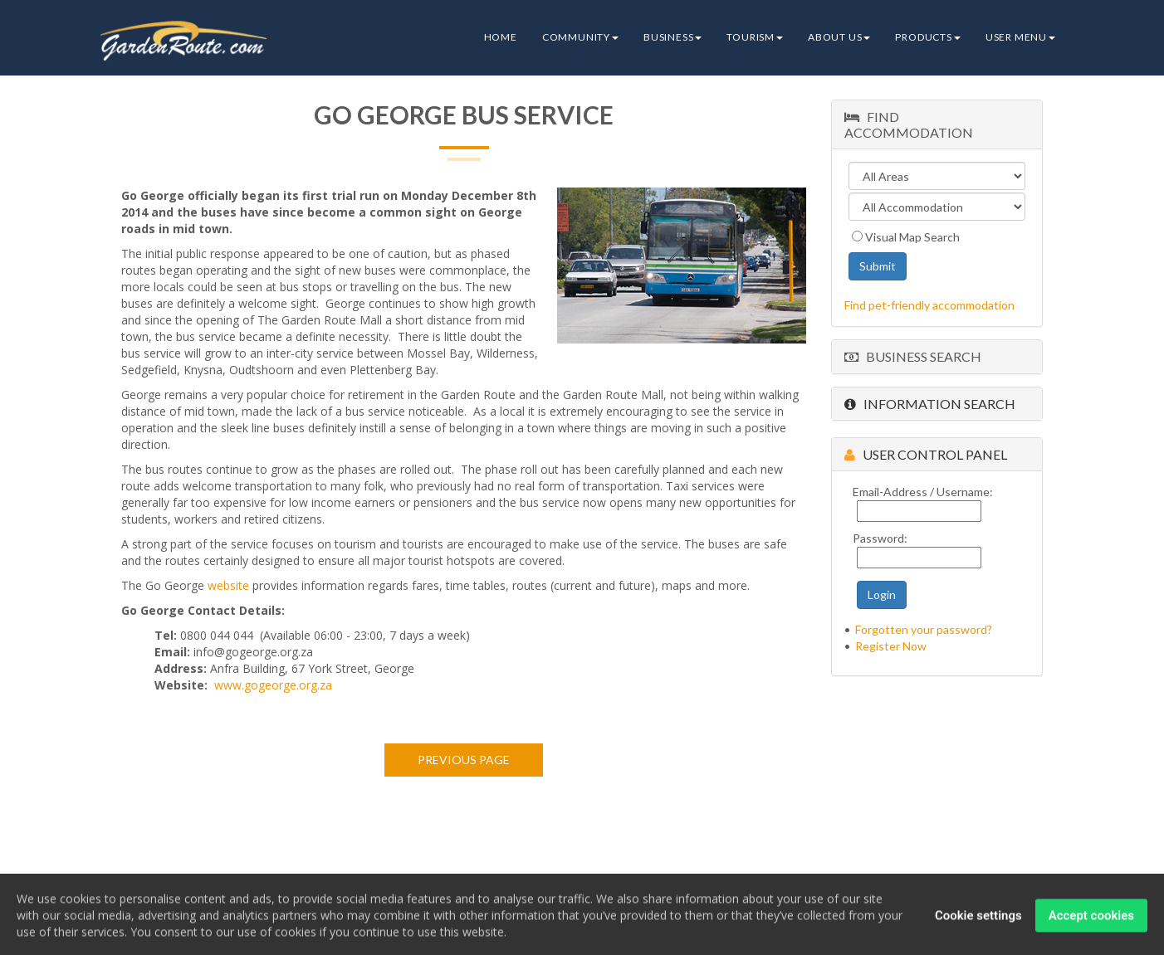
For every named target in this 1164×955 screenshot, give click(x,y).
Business (672, 37)
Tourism (754, 37)
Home (500, 37)
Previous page (464, 760)
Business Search (912, 356)
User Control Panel (925, 454)
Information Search (929, 404)
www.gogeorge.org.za (273, 685)
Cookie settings (978, 920)
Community (580, 37)
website (228, 585)
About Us (839, 37)
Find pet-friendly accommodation (929, 305)
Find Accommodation (908, 124)
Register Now (891, 646)
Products (927, 37)
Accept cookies (1091, 920)
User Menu (1020, 37)
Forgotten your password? (923, 629)
